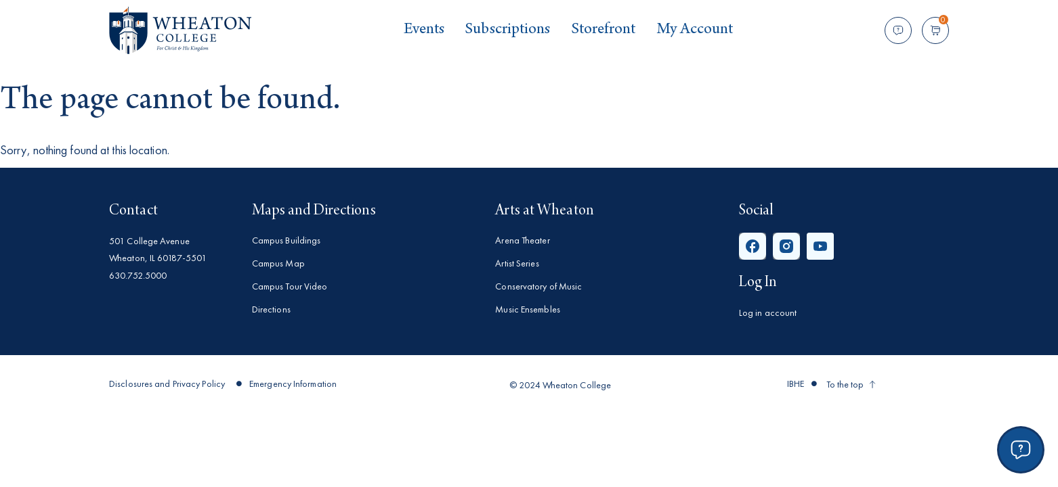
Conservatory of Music (538, 286)
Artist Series (516, 263)
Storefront (603, 30)
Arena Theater (522, 240)
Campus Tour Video (290, 286)
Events (424, 30)
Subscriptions (507, 30)
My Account (695, 30)
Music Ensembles (527, 309)
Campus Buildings (286, 240)
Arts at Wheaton (544, 211)
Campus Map (278, 263)
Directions (271, 309)
